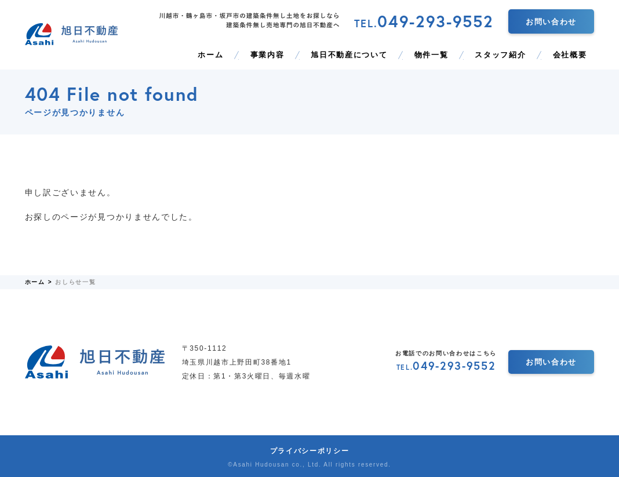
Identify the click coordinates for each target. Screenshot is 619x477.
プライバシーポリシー (309, 451)
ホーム (210, 54)
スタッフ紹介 (500, 54)
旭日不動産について (349, 54)
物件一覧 (431, 54)
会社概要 (570, 54)
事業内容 (267, 54)
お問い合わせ (551, 21)
